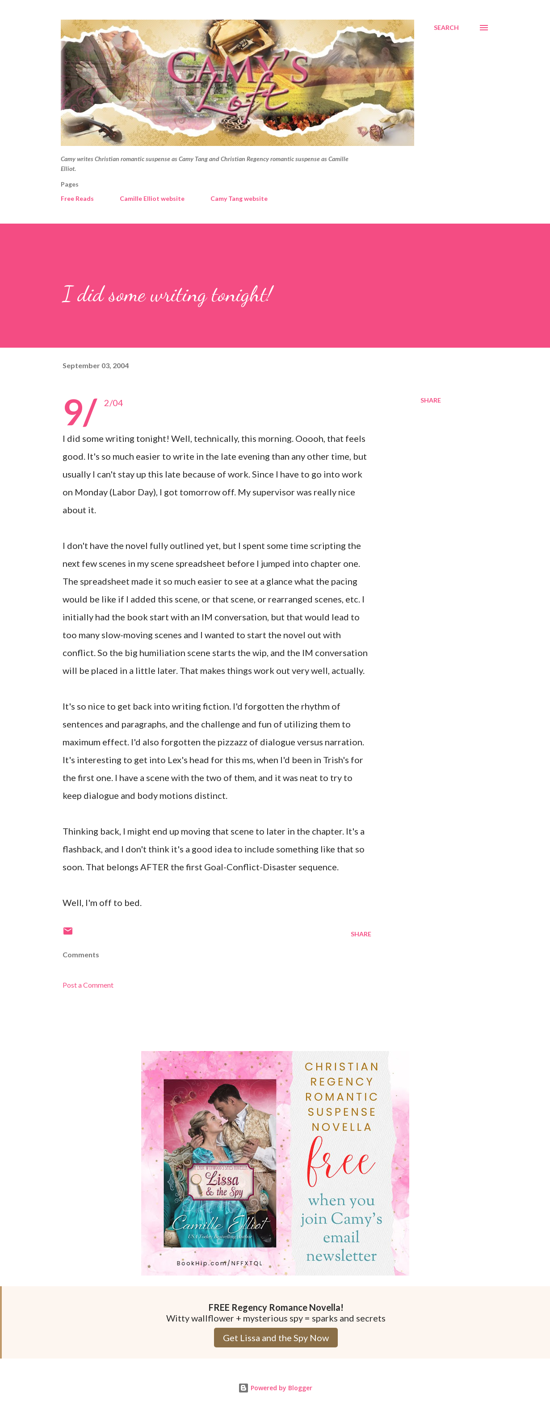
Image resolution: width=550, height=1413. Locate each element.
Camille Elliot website (152, 198)
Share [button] (430, 400)
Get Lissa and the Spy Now (276, 1337)
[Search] (446, 28)
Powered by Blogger (275, 1388)
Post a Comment (88, 985)
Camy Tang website (239, 198)
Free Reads (77, 198)
